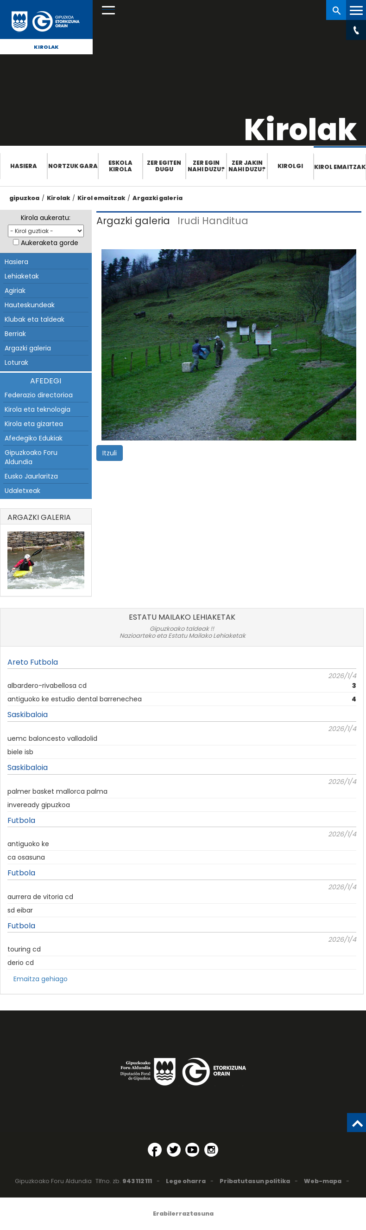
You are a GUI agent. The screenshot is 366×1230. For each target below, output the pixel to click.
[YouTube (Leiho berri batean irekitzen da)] (192, 1150)
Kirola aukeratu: (45, 217)
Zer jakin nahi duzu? (246, 166)
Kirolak (46, 47)
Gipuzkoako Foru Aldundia (31, 457)
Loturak (16, 362)
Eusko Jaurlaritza (31, 476)
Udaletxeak (22, 490)
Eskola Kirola (120, 166)
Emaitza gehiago (40, 979)
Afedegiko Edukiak (34, 438)
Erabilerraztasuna (183, 1213)
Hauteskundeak (30, 305)
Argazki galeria (158, 198)
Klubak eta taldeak (34, 319)
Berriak (15, 333)
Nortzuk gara (73, 166)
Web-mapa (322, 1181)
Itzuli (109, 453)
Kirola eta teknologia (37, 409)
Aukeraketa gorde (49, 242)
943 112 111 (137, 1181)
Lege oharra (186, 1181)
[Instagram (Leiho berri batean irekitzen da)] (211, 1150)
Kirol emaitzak (340, 167)
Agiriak (15, 290)
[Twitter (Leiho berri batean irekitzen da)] (174, 1150)
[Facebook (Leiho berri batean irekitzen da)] (155, 1150)
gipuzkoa (24, 198)
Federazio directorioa (39, 395)
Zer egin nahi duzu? (206, 166)
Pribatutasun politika (255, 1181)
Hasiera (23, 166)
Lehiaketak (22, 276)
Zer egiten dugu (164, 166)
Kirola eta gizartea (34, 423)
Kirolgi (290, 166)
